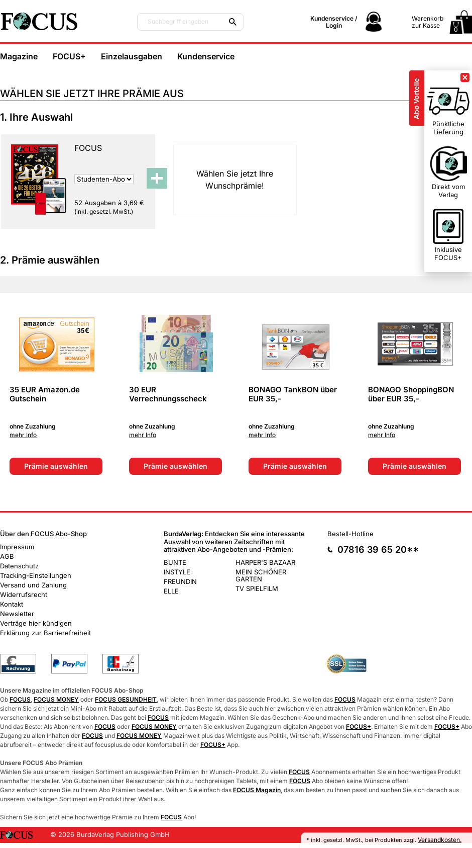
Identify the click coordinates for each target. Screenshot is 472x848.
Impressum (17, 547)
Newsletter (17, 614)
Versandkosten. (439, 839)
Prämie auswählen (56, 466)
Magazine (19, 56)
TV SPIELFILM (256, 588)
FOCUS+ (69, 56)
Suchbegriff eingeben (178, 22)
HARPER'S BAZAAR (265, 562)
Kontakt (11, 604)
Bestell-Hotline (350, 534)
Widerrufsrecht (23, 594)
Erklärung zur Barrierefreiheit (45, 633)
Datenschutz (19, 566)
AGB (7, 556)
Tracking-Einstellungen (35, 575)
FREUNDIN (180, 581)
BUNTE (175, 562)
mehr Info (23, 435)
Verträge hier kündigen (36, 623)
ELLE (171, 591)
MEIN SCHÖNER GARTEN (260, 575)
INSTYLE (177, 572)
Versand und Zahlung (33, 585)
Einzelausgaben (131, 56)
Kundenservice (205, 56)
